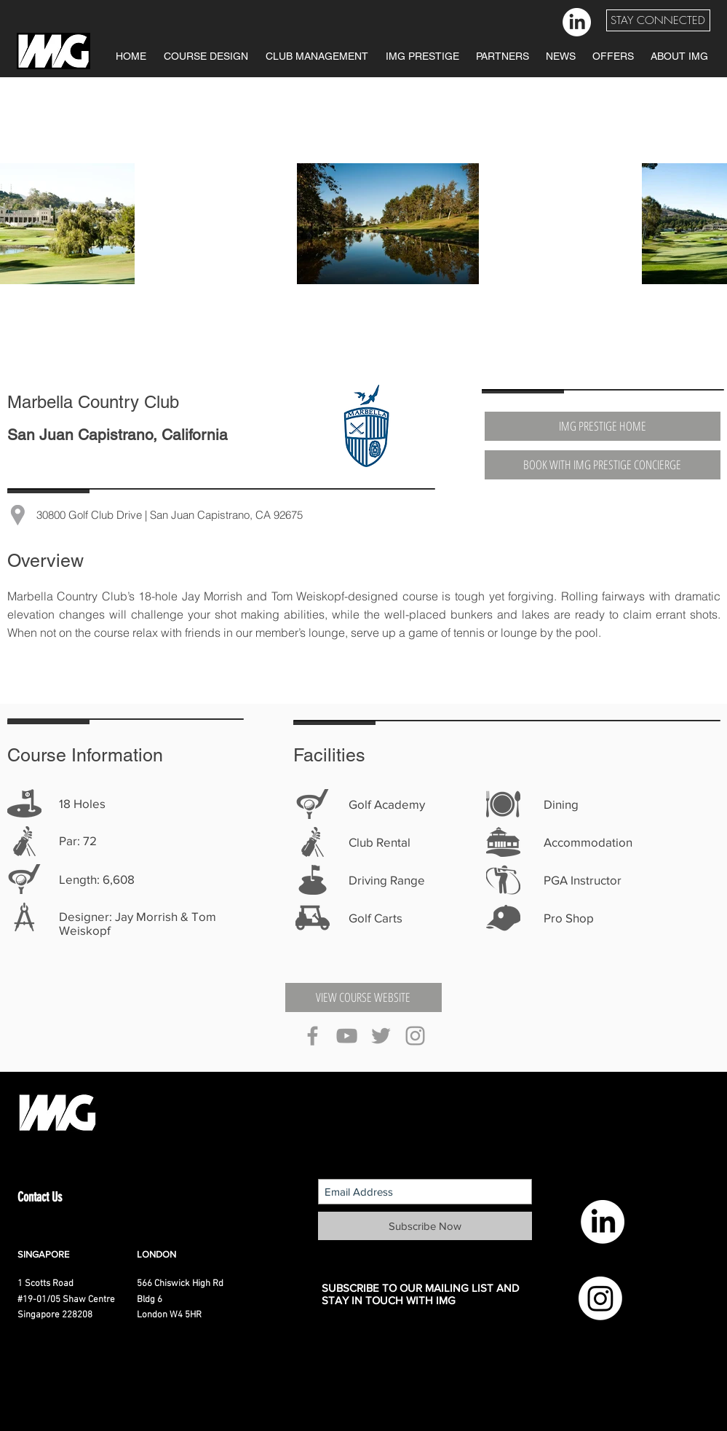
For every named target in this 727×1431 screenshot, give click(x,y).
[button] (658, 20)
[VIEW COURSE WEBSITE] (363, 997)
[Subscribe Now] (425, 1226)
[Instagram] (600, 1298)
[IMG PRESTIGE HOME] (602, 426)
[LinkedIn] (577, 22)
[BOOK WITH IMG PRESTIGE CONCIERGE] (602, 464)
